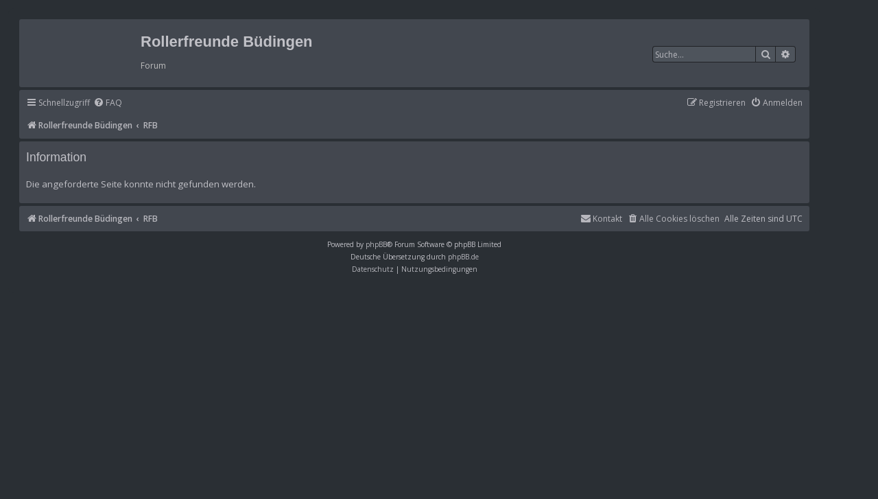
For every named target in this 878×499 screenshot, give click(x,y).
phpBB (376, 244)
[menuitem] (107, 103)
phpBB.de (463, 257)
